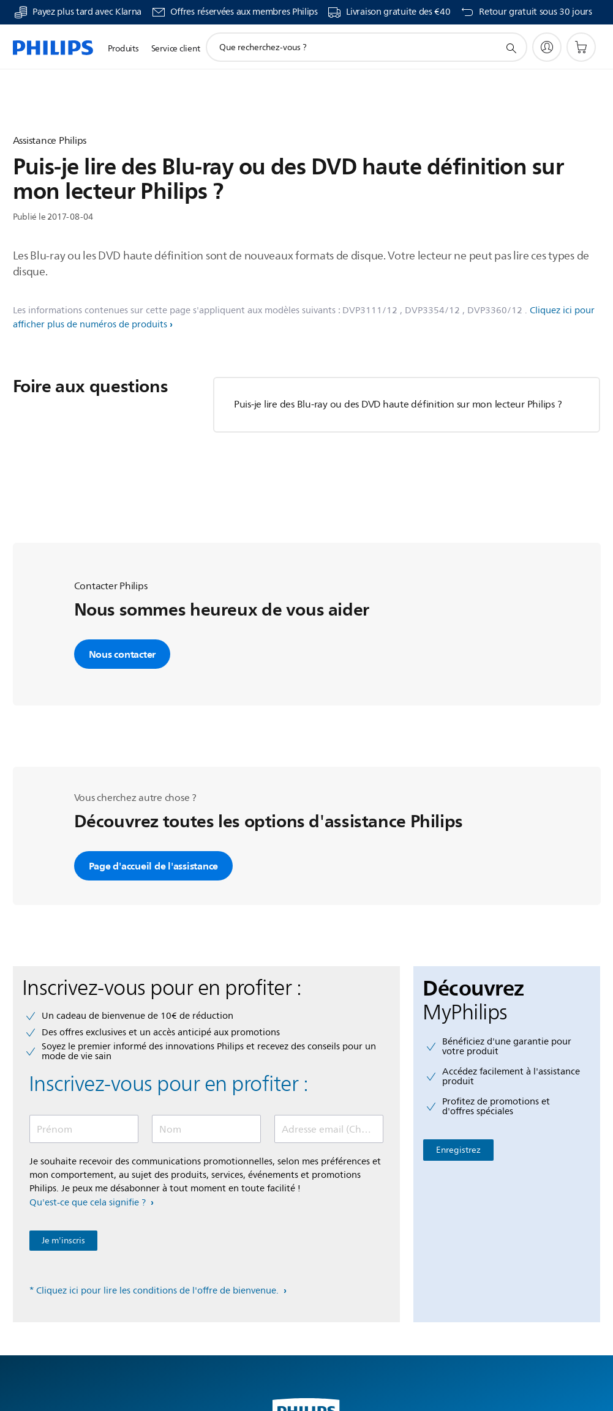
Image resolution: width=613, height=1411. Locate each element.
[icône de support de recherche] (510, 47)
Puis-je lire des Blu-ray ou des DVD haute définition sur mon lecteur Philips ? (398, 404)
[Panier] (581, 47)
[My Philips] (547, 47)
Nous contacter (122, 654)
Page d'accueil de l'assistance (154, 865)
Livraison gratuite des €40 (398, 12)
